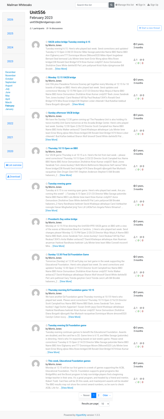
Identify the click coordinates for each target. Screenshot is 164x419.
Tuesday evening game (58, 183)
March (8, 102)
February (9, 105)
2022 (10, 123)
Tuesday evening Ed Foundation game (66, 325)
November (10, 75)
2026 (10, 19)
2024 (10, 47)
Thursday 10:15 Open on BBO (62, 148)
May (7, 95)
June (7, 92)
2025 (10, 33)
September (10, 82)
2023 (10, 61)
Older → (107, 395)
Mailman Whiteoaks (19, 5)
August (8, 85)
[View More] (61, 69)
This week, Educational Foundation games (68, 361)
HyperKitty (81, 415)
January (9, 109)
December (10, 72)
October (9, 79)
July (7, 89)
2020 (10, 151)
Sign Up (153, 5)
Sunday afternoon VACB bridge (62, 113)
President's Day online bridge (62, 219)
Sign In (140, 5)
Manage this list (124, 5)
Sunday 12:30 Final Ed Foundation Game (67, 254)
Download (13, 176)
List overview (13, 165)
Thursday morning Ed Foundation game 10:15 (70, 290)
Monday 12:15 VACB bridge (61, 77)
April (7, 99)
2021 (10, 137)
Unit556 (37, 12)
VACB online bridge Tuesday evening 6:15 (68, 42)
